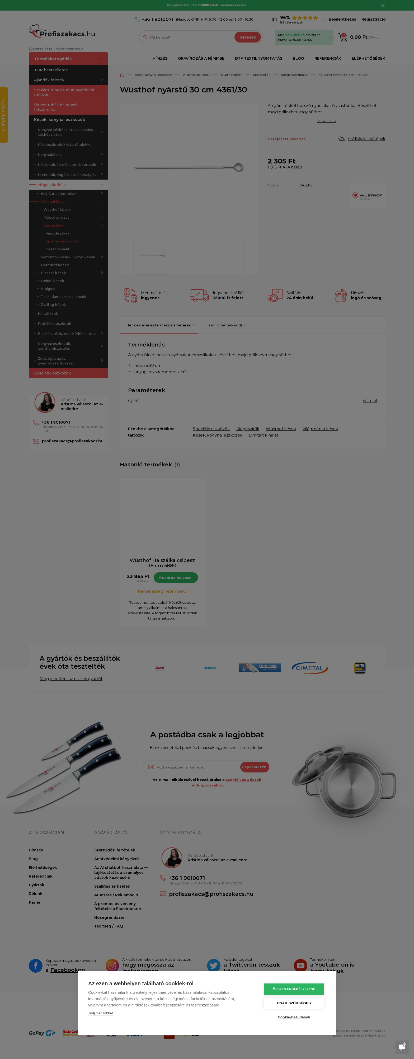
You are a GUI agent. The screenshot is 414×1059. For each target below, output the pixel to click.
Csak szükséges (294, 1003)
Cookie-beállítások (294, 1017)
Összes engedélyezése (294, 989)
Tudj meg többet (100, 1013)
